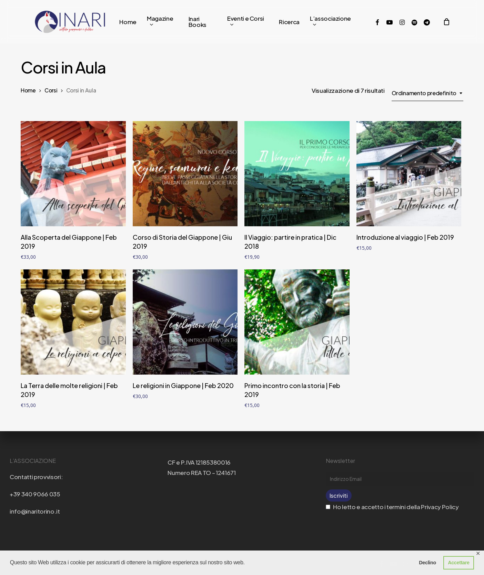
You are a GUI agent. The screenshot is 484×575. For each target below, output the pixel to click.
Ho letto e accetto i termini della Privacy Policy (392, 506)
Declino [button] (427, 562)
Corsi (50, 90)
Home (28, 90)
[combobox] (427, 93)
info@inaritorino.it (35, 511)
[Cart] (446, 22)
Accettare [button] (459, 562)
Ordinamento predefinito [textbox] (424, 93)
